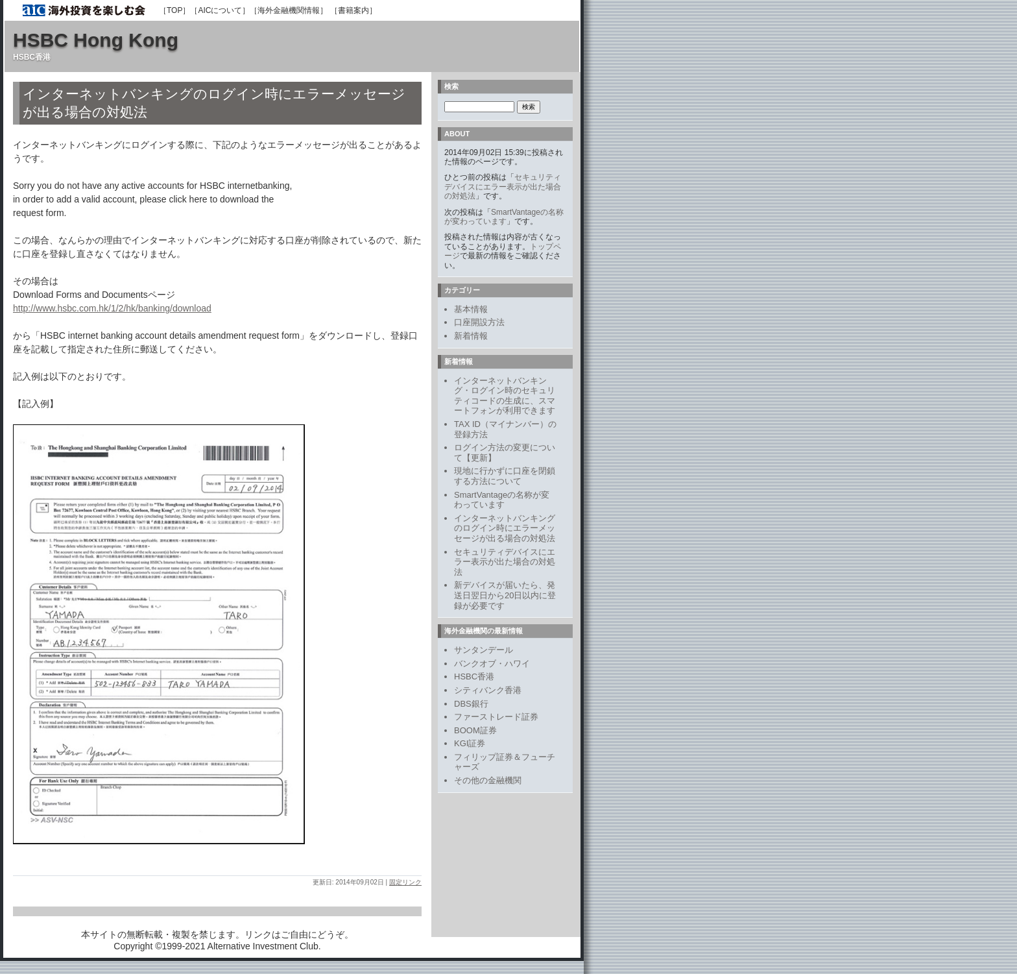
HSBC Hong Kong (95, 40)
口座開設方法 (479, 322)
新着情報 (471, 336)
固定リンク (405, 882)
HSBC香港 (474, 676)
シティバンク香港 (487, 690)
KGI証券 (469, 743)
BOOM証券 (475, 730)
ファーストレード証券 (496, 717)
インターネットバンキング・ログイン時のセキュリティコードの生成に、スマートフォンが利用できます (504, 396)
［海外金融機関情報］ (289, 10)
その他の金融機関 (487, 780)
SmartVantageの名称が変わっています (504, 217)
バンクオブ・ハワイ (492, 663)
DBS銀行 (471, 704)
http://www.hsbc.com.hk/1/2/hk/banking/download (112, 308)
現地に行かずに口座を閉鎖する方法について (504, 476)
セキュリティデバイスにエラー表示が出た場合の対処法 (502, 187)
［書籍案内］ (353, 10)
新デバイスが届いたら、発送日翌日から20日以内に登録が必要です (505, 595)
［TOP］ (174, 10)
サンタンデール (483, 650)
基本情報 (471, 309)
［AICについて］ (220, 10)
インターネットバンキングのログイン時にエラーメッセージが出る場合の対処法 (504, 528)
